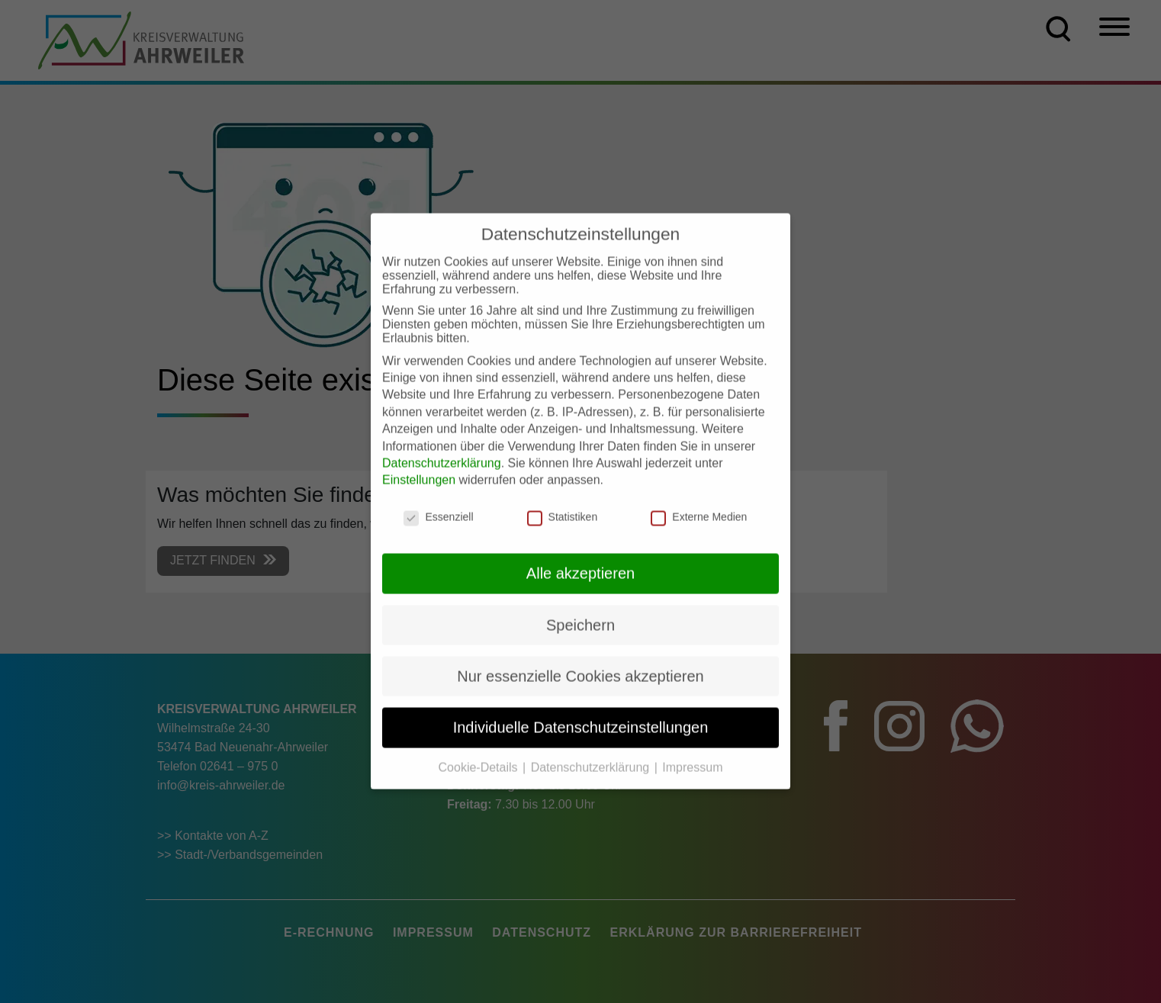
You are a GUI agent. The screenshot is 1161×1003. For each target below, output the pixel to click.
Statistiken (562, 503)
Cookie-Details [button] (480, 753)
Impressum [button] (692, 753)
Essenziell (438, 503)
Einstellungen (418, 466)
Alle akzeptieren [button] (580, 559)
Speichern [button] (580, 611)
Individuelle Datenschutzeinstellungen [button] (581, 714)
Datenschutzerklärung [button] (592, 753)
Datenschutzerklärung (441, 449)
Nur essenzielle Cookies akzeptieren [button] (580, 662)
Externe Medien (699, 503)
